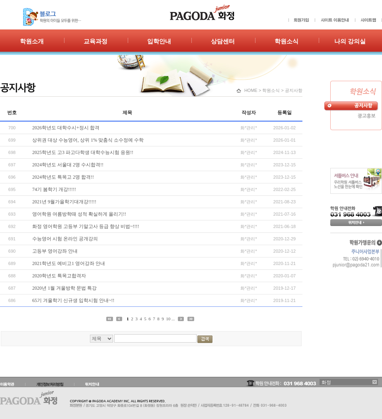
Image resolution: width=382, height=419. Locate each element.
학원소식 (271, 90)
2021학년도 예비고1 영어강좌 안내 (68, 263)
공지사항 (293, 90)
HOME (250, 90)
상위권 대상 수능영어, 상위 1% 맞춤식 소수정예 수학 (88, 140)
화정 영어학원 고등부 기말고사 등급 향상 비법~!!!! (85, 226)
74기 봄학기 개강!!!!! (54, 189)
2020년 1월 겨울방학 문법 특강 (64, 288)
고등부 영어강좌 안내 (55, 251)
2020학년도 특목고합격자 (59, 276)
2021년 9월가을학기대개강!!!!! (64, 202)
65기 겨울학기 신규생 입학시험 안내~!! (73, 300)
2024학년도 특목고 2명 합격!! (63, 177)
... (173, 318)
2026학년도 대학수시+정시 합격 (65, 128)
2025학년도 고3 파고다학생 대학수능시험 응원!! (82, 152)
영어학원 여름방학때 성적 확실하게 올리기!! (79, 214)
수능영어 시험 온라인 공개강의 (65, 239)
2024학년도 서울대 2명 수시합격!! (67, 165)
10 (168, 318)
